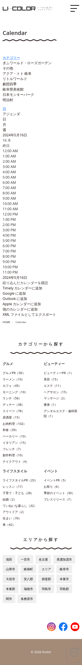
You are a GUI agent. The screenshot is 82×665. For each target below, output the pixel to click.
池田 (9, 559)
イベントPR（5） (56, 480)
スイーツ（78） (13, 411)
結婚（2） (10, 499)
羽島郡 (64, 589)
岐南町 (28, 569)
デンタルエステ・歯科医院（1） (60, 413)
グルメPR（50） (14, 373)
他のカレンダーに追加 (20, 309)
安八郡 (28, 579)
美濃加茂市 (64, 559)
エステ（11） (53, 386)
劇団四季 (10, 84)
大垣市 (10, 579)
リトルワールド (15, 78)
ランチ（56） (12, 398)
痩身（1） (51, 404)
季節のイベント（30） (59, 493)
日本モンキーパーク (18, 94)
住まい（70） (12, 518)
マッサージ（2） (55, 398)
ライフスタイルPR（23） (20, 480)
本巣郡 (10, 589)
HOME (6, 322)
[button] (25, 282)
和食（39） (10, 430)
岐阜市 (64, 569)
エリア (46, 569)
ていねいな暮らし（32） (20, 506)
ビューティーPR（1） (59, 373)
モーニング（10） (15, 392)
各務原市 (27, 599)
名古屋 (43, 559)
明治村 (8, 99)
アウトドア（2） (14, 512)
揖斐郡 (46, 579)
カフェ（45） (12, 386)
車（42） (9, 524)
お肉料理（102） (14, 424)
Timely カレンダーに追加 (22, 288)
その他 (8, 68)
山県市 (10, 569)
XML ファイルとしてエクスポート (29, 314)
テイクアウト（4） (16, 461)
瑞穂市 (28, 589)
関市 (9, 599)
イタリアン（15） (15, 442)
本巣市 (64, 579)
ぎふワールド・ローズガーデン (27, 62)
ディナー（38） (13, 404)
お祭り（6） (52, 486)
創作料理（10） (13, 455)
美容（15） (51, 379)
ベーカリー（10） (15, 436)
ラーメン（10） (13, 379)
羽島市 (46, 589)
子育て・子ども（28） (18, 493)
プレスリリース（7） (58, 499)
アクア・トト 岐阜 (17, 73)
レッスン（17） (13, 486)
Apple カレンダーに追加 (22, 303)
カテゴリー (11, 57)
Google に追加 (14, 293)
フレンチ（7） (13, 449)
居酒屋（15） (12, 417)
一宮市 (25, 559)
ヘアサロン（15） (56, 392)
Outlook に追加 (15, 298)
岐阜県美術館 (13, 89)
